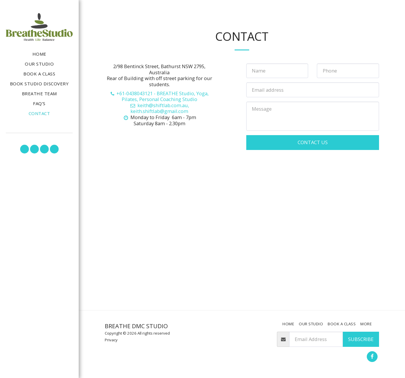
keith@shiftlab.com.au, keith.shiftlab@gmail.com (159, 108)
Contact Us (313, 142)
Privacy (111, 339)
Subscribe (360, 339)
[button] (24, 149)
